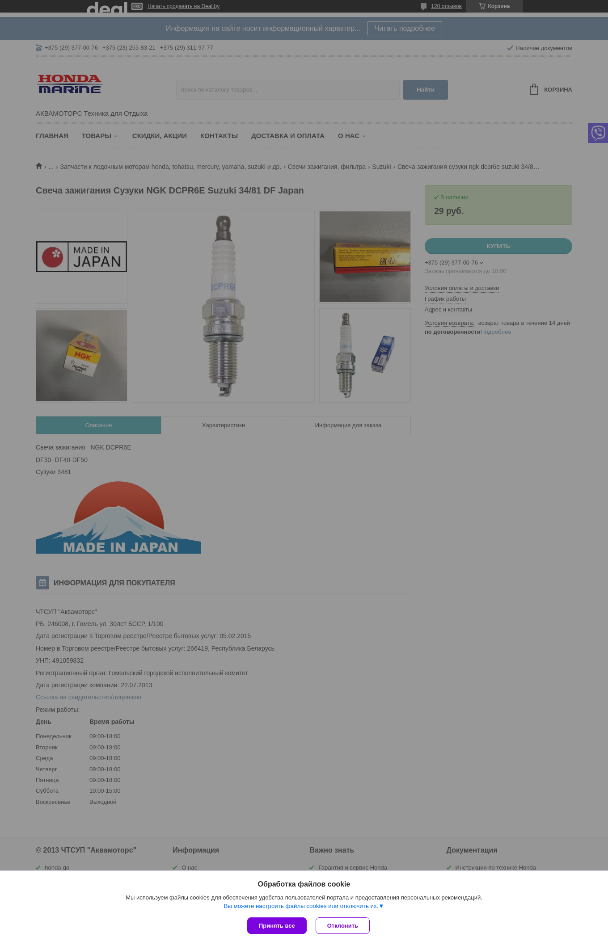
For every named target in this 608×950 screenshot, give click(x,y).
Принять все (277, 925)
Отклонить (342, 925)
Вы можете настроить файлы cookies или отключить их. (301, 906)
